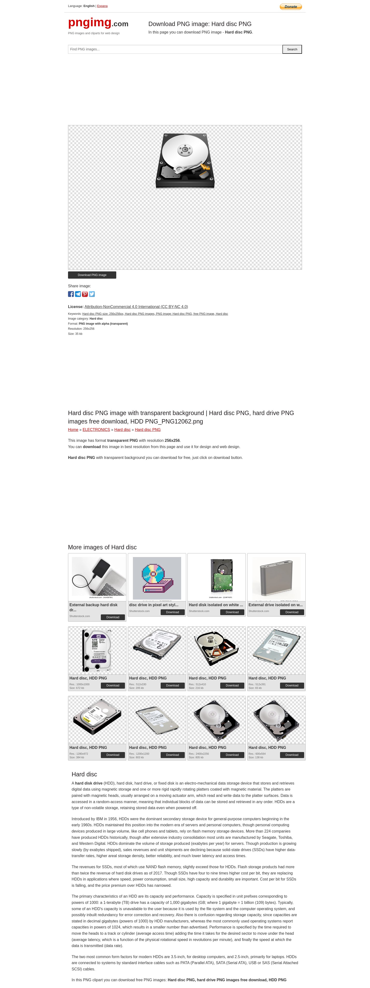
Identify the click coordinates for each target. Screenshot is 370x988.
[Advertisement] (185, 91)
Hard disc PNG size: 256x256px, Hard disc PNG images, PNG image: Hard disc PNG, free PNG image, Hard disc (155, 314)
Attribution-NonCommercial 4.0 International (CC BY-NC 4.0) (136, 307)
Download (112, 617)
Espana (102, 6)
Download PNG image (92, 275)
